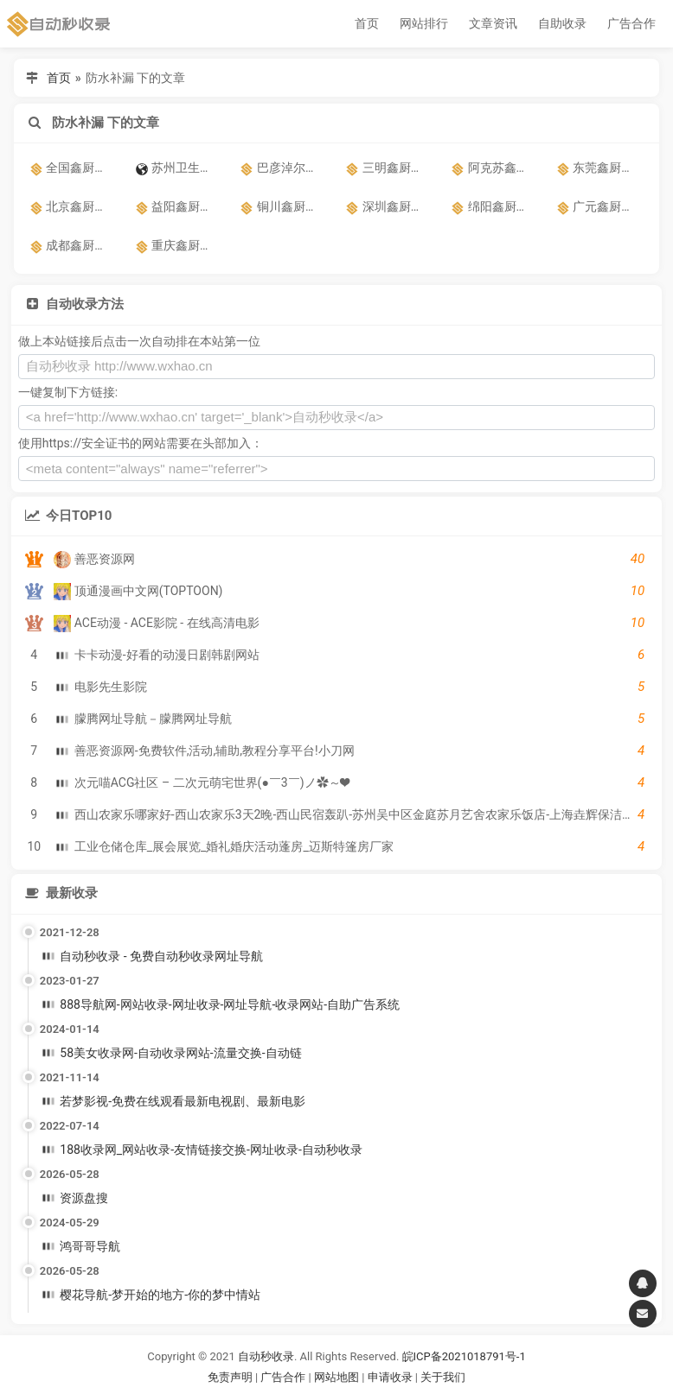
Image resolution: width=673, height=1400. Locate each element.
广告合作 (631, 23)
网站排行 (424, 23)
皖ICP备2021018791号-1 (464, 1356)
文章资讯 (493, 23)
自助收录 (562, 23)
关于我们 (442, 1377)
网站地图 (338, 1377)
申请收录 (390, 1377)
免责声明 (230, 1377)
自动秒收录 (266, 1356)
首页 (367, 23)
